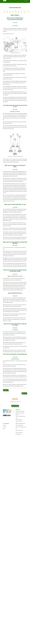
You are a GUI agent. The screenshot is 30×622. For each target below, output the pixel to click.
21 (4, 12)
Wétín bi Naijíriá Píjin (19, 425)
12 (7, 11)
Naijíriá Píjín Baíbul (19, 432)
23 (10, 12)
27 (21, 12)
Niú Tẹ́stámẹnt (18, 434)
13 (10, 11)
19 (27, 11)
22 (7, 12)
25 (15, 12)
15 (15, 11)
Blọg (4, 428)
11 (4, 11)
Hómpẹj (4, 425)
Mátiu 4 (6, 390)
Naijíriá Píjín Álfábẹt (19, 430)
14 (12, 11)
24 (12, 12)
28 (24, 12)
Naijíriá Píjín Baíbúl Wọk (20, 411)
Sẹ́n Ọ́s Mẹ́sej (15, 405)
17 (21, 11)
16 (18, 11)
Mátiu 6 (23, 393)
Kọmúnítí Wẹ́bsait (19, 419)
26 (18, 12)
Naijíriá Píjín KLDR (19, 421)
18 (24, 11)
